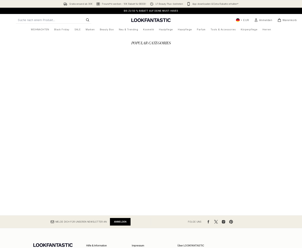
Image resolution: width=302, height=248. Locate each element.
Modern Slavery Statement (146, 188)
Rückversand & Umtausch (99, 177)
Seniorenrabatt (185, 199)
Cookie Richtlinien (141, 180)
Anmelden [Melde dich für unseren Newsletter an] (120, 143)
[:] (70, 86)
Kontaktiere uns (94, 184)
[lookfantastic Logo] (151, 20)
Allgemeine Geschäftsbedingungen (150, 173)
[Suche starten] (87, 19)
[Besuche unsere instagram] (223, 143)
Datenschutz (138, 177)
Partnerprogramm (186, 184)
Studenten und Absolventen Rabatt (196, 203)
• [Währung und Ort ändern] (242, 20)
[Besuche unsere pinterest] (231, 143)
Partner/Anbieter (186, 188)
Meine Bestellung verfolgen (101, 188)
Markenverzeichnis (187, 177)
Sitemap (181, 192)
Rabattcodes (184, 180)
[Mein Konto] (263, 20)
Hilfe (88, 173)
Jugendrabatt (184, 195)
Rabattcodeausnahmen (144, 184)
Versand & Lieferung (97, 180)
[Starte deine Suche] (53, 19)
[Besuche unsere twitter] (216, 143)
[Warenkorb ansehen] (287, 20)
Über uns (182, 173)
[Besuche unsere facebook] (208, 143)
